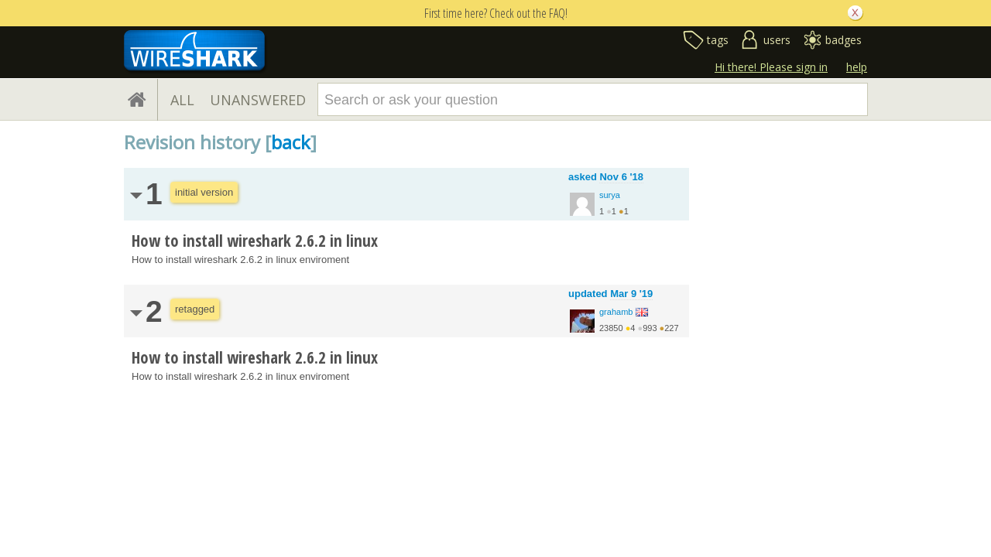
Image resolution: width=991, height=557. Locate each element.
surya (609, 195)
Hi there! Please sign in (771, 67)
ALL (182, 100)
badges (843, 39)
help (856, 67)
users (776, 39)
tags (718, 39)
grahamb (616, 311)
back (290, 142)
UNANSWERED (258, 100)
